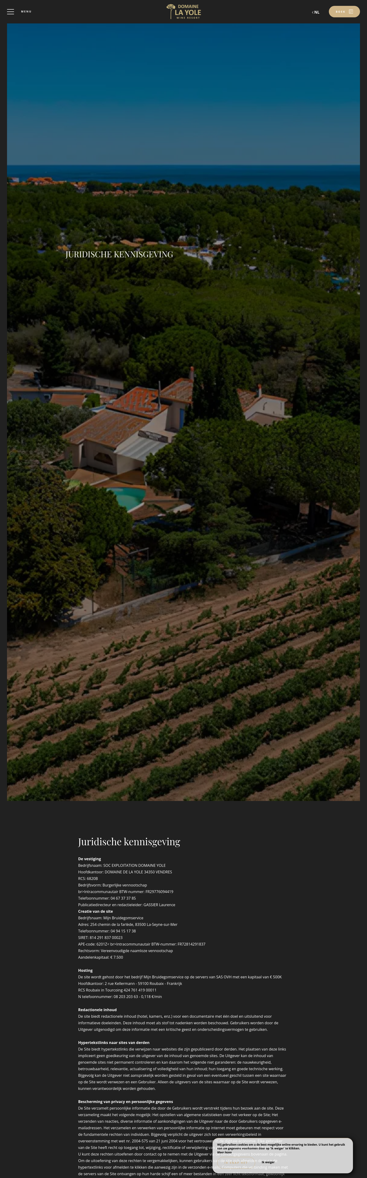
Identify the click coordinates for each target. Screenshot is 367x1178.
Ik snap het (236, 1162)
